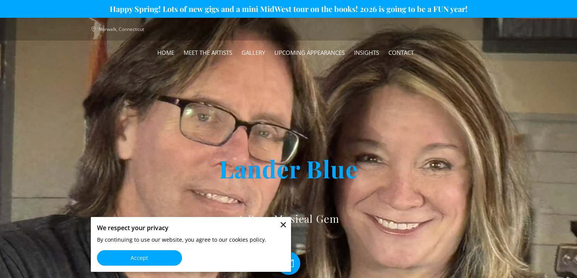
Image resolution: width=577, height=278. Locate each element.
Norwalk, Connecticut (117, 29)
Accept (139, 257)
